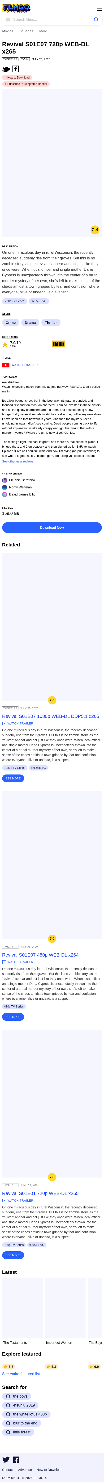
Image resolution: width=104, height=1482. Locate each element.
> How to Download (17, 77)
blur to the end (21, 1423)
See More (13, 778)
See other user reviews (18, 461)
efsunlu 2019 (20, 1405)
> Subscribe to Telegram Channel (26, 84)
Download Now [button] (52, 527)
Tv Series (26, 31)
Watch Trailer (20, 364)
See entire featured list (21, 1374)
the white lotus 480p (26, 1414)
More (43, 31)
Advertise (25, 1470)
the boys (16, 1396)
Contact (7, 1470)
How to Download (49, 1470)
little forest (18, 1432)
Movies (7, 31)
